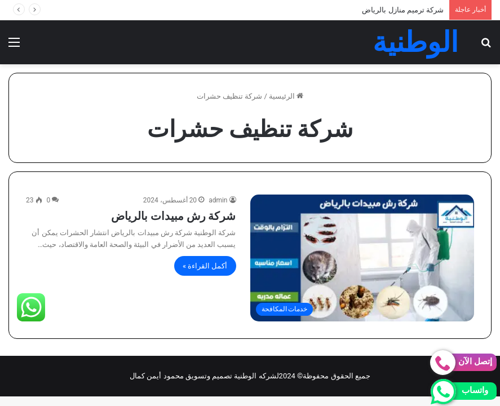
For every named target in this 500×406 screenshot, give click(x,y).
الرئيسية (286, 96)
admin (218, 200)
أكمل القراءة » (205, 266)
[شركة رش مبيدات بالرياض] (362, 258)
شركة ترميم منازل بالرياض (403, 10)
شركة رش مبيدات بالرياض (173, 216)
